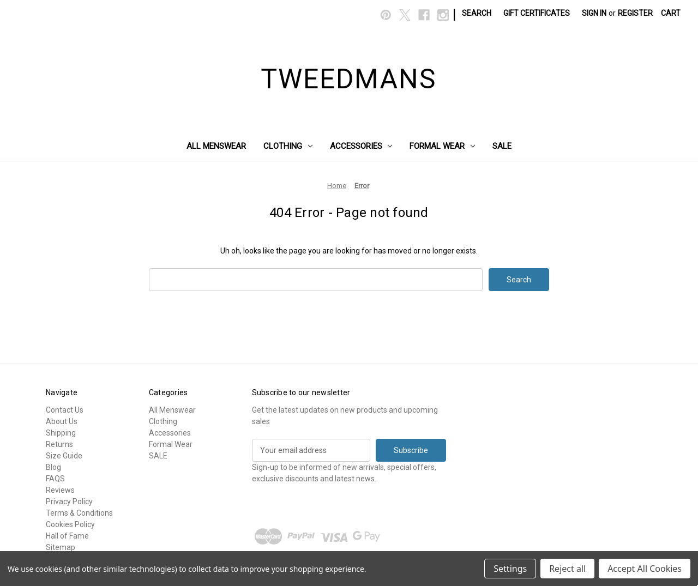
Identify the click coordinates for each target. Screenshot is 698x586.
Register (635, 13)
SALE (502, 146)
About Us (61, 421)
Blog (53, 467)
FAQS (55, 478)
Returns (59, 444)
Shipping (61, 432)
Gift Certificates (536, 13)
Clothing (287, 146)
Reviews (60, 490)
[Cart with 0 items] (671, 13)
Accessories (361, 146)
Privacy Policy (69, 501)
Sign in (594, 13)
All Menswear (216, 146)
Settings (510, 569)
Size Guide (64, 455)
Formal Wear (442, 146)
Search (476, 13)
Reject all (567, 569)
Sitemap (60, 547)
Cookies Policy (70, 524)
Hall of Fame (67, 535)
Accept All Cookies (644, 569)
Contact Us (64, 410)
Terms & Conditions (79, 513)
